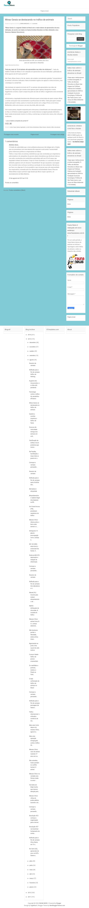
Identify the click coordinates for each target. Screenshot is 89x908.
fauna (14, 127)
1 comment (34, 23)
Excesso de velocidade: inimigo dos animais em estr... (33, 431)
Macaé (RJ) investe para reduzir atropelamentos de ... (34, 597)
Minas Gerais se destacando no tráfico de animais (29, 19)
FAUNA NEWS (43, 903)
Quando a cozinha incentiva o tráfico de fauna (33, 418)
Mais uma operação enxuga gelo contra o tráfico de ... (34, 740)
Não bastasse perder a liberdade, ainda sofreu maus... (33, 634)
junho (31, 865)
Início (69, 204)
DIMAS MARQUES (24, 23)
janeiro (32, 887)
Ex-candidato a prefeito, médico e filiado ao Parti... (33, 670)
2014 (29, 335)
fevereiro (32, 883)
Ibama (18, 127)
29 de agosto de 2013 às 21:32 (18, 178)
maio (31, 870)
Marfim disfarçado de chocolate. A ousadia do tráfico (34, 610)
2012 (29, 892)
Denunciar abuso (73, 191)
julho (31, 861)
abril (31, 874)
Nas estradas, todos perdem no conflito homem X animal (34, 765)
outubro (32, 351)
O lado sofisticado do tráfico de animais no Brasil (34, 683)
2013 (29, 339)
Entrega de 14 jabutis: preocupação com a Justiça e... (34, 535)
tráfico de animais (55, 127)
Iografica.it (34, 905)
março (32, 878)
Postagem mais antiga (57, 134)
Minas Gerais (42, 127)
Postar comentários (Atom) (17, 190)
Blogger (80, 46)
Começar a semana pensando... (33, 465)
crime (11, 127)
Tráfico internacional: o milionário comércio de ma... (34, 716)
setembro (33, 355)
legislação (23, 127)
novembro (33, 347)
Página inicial (44, 11)
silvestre (49, 127)
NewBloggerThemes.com (57, 905)
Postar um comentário (11, 182)
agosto (32, 360)
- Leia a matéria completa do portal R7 (16, 121)
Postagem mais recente (11, 134)
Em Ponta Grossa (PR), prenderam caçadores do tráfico (34, 511)
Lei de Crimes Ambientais (32, 127)
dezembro (33, 342)
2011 (29, 897)
